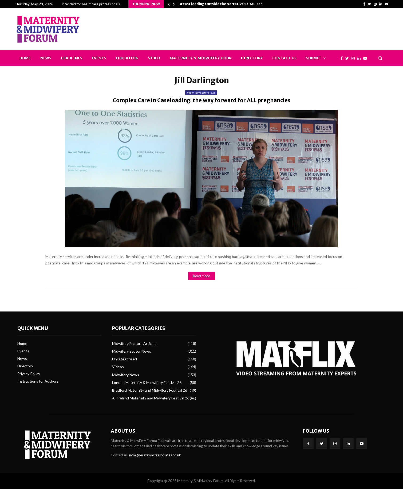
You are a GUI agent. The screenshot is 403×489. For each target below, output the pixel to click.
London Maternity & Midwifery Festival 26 (146, 382)
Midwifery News (125, 374)
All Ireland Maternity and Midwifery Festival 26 (150, 398)
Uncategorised (124, 359)
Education (127, 57)
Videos (118, 366)
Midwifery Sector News (201, 92)
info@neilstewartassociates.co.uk (155, 455)
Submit (313, 57)
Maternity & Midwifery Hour (200, 57)
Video (154, 57)
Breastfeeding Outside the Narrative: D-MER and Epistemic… (232, 4)
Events (99, 57)
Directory (252, 57)
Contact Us (284, 57)
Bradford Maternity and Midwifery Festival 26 (149, 390)
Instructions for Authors (37, 381)
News (45, 57)
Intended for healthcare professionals (91, 4)
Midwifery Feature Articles (134, 343)
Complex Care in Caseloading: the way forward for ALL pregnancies (201, 100)
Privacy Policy (28, 373)
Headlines (71, 57)
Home (25, 57)
